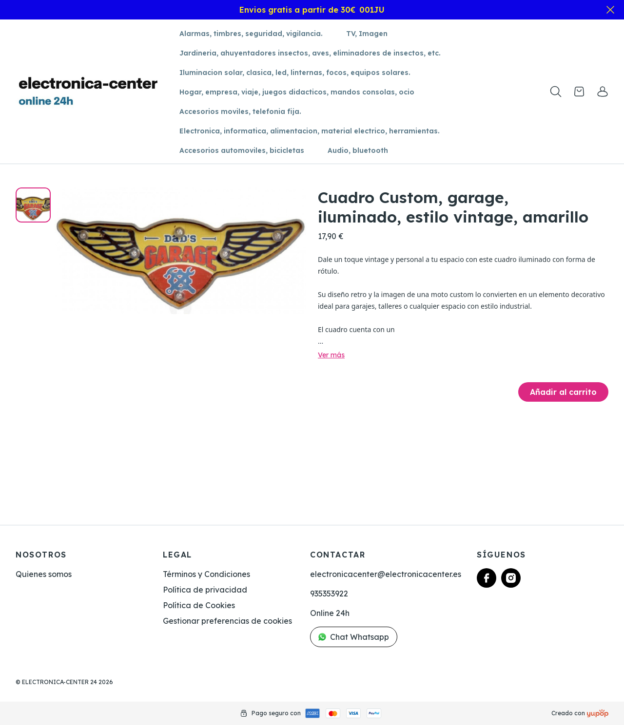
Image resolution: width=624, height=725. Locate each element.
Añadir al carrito (563, 392)
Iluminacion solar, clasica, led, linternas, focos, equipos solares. (294, 72)
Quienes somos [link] (44, 574)
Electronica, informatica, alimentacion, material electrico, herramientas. (309, 131)
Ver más (331, 355)
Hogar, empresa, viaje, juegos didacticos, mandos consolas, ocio (296, 92)
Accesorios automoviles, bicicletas (241, 150)
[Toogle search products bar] (556, 91)
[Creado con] (597, 713)
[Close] (610, 10)
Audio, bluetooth (358, 150)
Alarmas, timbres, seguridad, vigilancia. (251, 33)
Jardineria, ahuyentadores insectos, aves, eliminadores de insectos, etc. (310, 53)
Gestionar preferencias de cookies (227, 621)
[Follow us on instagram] (511, 578)
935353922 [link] (329, 593)
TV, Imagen (367, 33)
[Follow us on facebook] (486, 578)
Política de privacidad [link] (205, 590)
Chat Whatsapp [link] (353, 637)
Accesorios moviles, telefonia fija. (240, 111)
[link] (602, 91)
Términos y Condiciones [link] (206, 574)
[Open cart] (579, 91)
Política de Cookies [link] (199, 605)
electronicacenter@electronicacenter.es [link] (385, 574)
